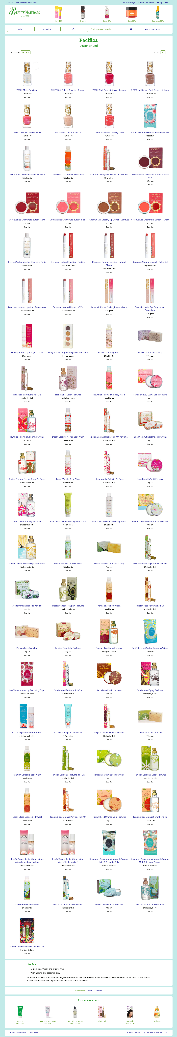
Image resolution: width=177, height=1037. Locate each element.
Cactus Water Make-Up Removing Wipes (150, 132)
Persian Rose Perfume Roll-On (150, 605)
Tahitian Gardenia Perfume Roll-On (68, 774)
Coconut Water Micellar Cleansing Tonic (27, 262)
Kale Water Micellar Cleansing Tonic (109, 521)
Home (129, 2)
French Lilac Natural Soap (150, 352)
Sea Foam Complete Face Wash (68, 732)
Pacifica (88, 40)
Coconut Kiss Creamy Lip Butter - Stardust (109, 219)
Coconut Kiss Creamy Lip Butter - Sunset (150, 219)
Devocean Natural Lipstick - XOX (68, 307)
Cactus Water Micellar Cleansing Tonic (27, 174)
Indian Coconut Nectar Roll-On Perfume (109, 436)
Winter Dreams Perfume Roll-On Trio (27, 946)
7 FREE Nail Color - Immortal (68, 132)
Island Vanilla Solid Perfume (150, 479)
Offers (75, 29)
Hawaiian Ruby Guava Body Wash (109, 394)
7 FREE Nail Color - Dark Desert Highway (150, 90)
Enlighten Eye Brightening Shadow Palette (68, 352)
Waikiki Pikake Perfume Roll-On (68, 904)
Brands (20, 29)
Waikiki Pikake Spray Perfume (150, 904)
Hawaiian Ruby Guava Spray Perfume (26, 436)
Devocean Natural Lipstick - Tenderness (27, 307)
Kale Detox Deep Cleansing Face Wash (68, 521)
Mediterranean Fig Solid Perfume (27, 605)
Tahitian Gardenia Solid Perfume (109, 774)
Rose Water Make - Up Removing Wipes (26, 690)
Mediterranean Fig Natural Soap (109, 563)
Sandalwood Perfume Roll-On (68, 690)
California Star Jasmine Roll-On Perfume (109, 174)
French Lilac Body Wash (109, 352)
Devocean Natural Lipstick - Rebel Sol (150, 262)
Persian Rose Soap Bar (27, 648)
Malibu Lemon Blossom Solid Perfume (150, 521)
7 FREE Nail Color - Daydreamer (27, 132)
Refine (25, 52)
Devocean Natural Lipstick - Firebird (68, 262)
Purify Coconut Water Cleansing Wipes (150, 648)
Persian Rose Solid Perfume (68, 648)
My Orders (162, 2)
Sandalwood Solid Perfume (109, 690)
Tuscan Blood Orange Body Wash (27, 817)
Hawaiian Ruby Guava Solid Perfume (150, 394)
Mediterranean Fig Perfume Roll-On (150, 563)
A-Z (163, 52)
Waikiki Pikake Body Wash (27, 904)
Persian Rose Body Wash (109, 605)
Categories (47, 29)
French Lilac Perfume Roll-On (27, 394)
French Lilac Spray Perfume (68, 394)
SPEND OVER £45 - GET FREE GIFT (22, 2)
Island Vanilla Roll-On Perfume (109, 479)
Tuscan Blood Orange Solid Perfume (109, 817)
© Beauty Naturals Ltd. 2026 (155, 1033)
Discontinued (88, 45)
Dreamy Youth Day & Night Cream (27, 352)
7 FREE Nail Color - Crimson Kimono (109, 90)
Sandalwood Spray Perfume (150, 690)
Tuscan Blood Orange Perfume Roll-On (68, 817)
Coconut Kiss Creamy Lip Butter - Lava (27, 219)
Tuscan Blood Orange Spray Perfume (150, 817)
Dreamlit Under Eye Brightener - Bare (109, 307)
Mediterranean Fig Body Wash (68, 563)
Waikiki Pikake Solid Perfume (109, 904)
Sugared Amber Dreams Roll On (109, 732)
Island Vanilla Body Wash (68, 479)
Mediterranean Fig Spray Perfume (68, 605)
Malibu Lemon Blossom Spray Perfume (27, 563)
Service (146, 2)
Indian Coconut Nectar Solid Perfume (150, 436)
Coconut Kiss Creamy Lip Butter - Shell (68, 219)
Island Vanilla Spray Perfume (27, 521)
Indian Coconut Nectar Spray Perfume (27, 479)
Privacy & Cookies (133, 1033)
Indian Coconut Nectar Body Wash (68, 436)
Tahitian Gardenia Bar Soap (150, 732)
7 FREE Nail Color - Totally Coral (109, 132)
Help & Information (18, 1033)
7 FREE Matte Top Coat (26, 90)
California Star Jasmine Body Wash (68, 174)
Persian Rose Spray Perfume (109, 648)
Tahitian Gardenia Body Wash (27, 774)
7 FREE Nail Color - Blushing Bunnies (68, 90)
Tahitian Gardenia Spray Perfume (150, 774)
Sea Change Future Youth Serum (27, 732)
